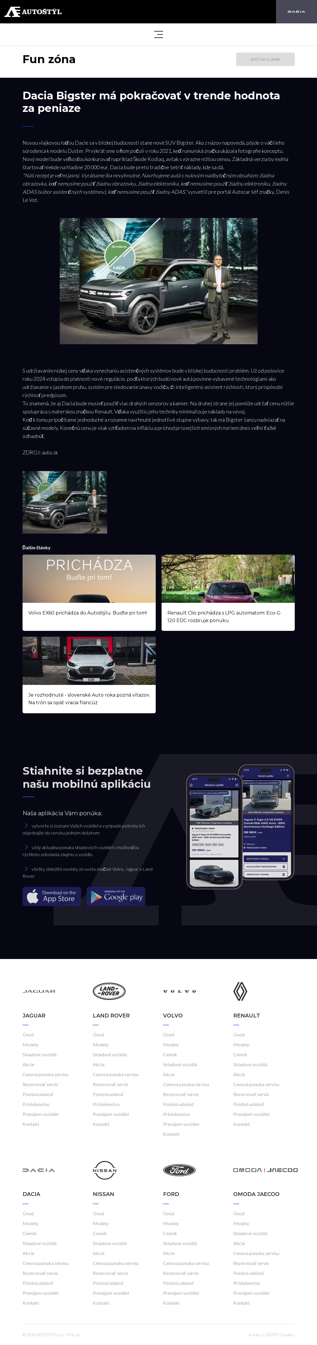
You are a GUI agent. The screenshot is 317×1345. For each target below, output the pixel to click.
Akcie (28, 1064)
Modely (30, 1044)
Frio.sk (74, 1334)
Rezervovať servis (40, 1084)
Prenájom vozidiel (41, 1114)
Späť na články (265, 59)
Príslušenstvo (36, 1104)
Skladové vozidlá (39, 1054)
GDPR (271, 1334)
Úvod (28, 1034)
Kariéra (255, 1334)
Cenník (170, 1054)
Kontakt (31, 1124)
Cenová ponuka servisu (45, 1074)
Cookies (287, 1334)
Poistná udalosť (38, 1094)
